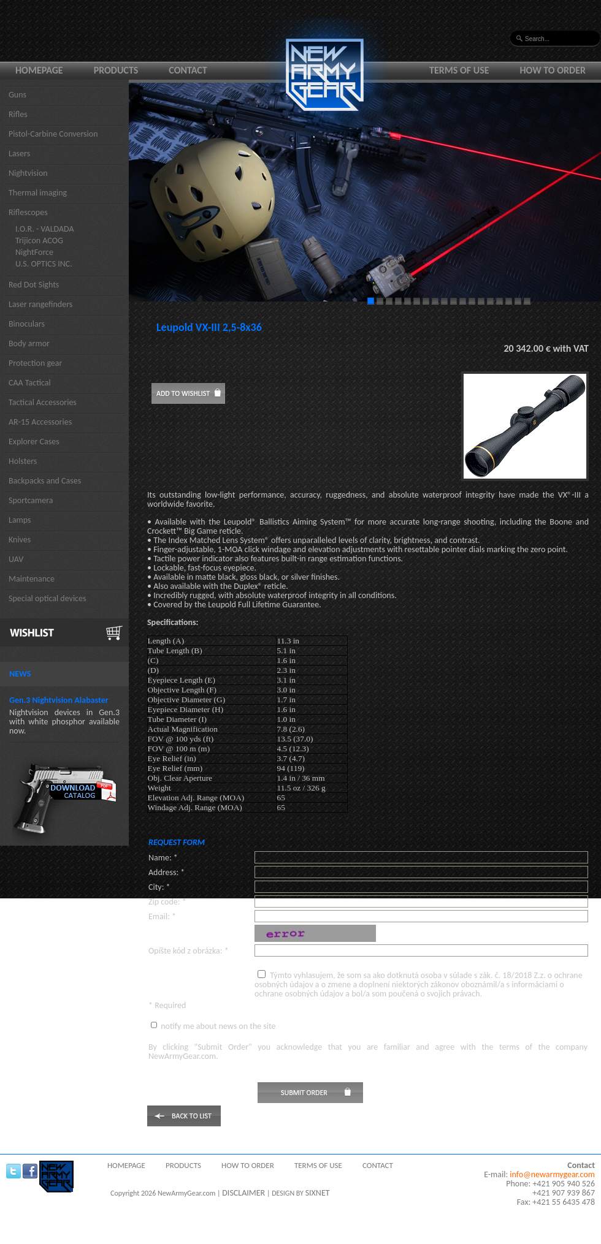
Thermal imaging (38, 192)
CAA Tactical (30, 382)
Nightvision (28, 173)
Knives (20, 539)
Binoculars (27, 323)
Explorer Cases (34, 441)
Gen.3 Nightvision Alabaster (59, 700)
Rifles (18, 114)
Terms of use (459, 70)
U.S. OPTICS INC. (43, 264)
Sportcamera (31, 500)
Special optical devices (47, 598)
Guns (17, 94)
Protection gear (35, 363)
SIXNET (317, 1193)
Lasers (19, 153)
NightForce (34, 252)
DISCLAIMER (243, 1193)
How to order (553, 70)
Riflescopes (28, 212)
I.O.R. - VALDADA (44, 229)
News (20, 674)
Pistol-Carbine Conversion (53, 133)
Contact (188, 70)
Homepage (39, 70)
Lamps (20, 520)
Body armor (29, 343)
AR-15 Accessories (40, 422)
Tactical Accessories (43, 402)
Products (116, 70)
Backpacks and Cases (45, 480)
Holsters (23, 461)
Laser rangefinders (40, 304)
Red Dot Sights (34, 284)
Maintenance (32, 578)
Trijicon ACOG (39, 240)
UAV (16, 559)
